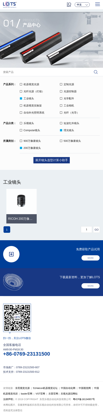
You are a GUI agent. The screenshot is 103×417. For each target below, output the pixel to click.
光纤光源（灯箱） (32, 91)
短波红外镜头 (69, 123)
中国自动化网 (68, 388)
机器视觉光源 (29, 84)
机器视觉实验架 (31, 105)
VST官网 (40, 393)
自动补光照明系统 (32, 112)
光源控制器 (68, 91)
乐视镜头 (27, 123)
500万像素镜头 (70, 140)
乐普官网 (53, 393)
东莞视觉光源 (22, 388)
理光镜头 (67, 130)
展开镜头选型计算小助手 (51, 160)
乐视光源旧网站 (69, 393)
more (91, 258)
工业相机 (67, 105)
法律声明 (8, 399)
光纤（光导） (69, 112)
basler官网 (26, 393)
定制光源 (67, 84)
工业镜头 (27, 98)
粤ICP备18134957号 (84, 399)
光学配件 (67, 98)
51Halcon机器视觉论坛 (45, 388)
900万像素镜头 (30, 140)
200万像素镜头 (30, 147)
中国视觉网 (85, 388)
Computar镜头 (30, 130)
